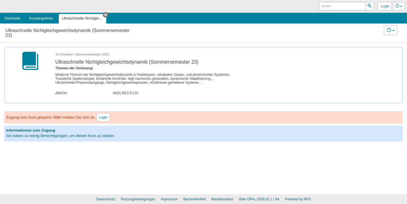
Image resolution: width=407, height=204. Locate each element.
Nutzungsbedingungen (138, 199)
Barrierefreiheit (194, 199)
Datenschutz (105, 199)
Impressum (169, 199)
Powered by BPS (298, 199)
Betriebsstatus (222, 199)
